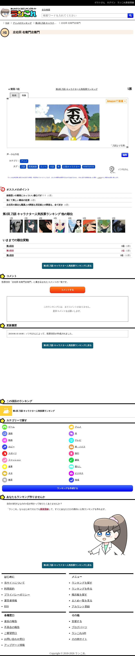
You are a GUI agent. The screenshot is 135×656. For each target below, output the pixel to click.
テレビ (75, 440)
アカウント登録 (81, 606)
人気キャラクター (71, 166)
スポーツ (9, 453)
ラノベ (43, 166)
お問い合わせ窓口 (14, 639)
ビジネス (76, 473)
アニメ (24, 161)
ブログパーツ (79, 627)
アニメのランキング (22, 23)
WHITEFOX (88, 166)
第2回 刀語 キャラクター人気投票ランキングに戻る (68, 266)
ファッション (11, 460)
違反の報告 (10, 621)
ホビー (8, 447)
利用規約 (9, 588)
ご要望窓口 (10, 633)
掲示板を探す (79, 594)
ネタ (7, 473)
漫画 (7, 433)
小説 (52, 166)
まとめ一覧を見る (82, 600)
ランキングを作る (82, 588)
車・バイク (77, 447)
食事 (7, 466)
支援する (77, 621)
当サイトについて (14, 582)
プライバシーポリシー (17, 594)
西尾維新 (33, 166)
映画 (7, 440)
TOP (7, 23)
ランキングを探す (82, 582)
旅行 (74, 453)
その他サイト (79, 639)
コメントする (67, 290)
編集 (125, 155)
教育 (7, 480)
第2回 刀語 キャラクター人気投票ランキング (56, 23)
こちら (99, 177)
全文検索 (46, 10)
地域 (74, 480)
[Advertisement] (67, 60)
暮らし (75, 466)
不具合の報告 (12, 627)
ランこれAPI (79, 633)
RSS (6, 606)
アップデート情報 (14, 645)
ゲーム (8, 427)
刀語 (23, 166)
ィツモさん (123, 169)
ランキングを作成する (67, 488)
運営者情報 (10, 600)
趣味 (74, 460)
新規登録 (44, 509)
